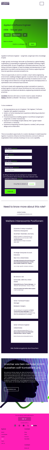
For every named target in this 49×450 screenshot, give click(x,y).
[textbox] (18, 151)
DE (24, 419)
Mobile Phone (9, 167)
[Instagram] (18, 425)
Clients (3, 436)
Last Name (8, 161)
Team (2, 441)
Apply (32, 44)
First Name (8, 148)
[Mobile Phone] (18, 170)
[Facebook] (23, 425)
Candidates (4, 434)
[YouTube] (33, 425)
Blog (25, 432)
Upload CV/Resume (11, 179)
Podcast (26, 436)
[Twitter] (27, 425)
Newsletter (26, 439)
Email (6, 155)
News (25, 434)
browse (31, 184)
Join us (3, 443)
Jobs (2, 439)
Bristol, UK (26, 448)
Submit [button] (10, 191)
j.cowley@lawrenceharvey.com (24, 214)
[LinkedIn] (14, 425)
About (2, 432)
